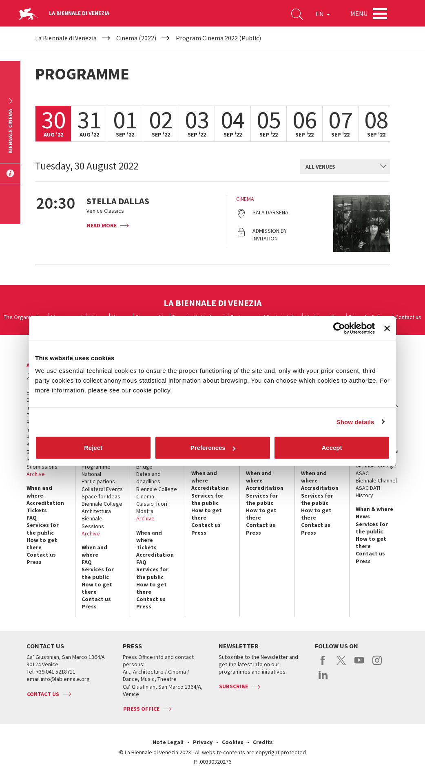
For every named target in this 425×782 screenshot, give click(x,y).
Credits (263, 742)
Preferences (212, 447)
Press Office (141, 708)
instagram (377, 664)
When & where (374, 509)
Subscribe (233, 686)
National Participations (98, 477)
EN (323, 14)
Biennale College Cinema (156, 492)
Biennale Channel (376, 480)
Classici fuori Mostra (151, 507)
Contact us (408, 317)
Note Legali (168, 742)
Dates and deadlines (148, 477)
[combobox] (345, 166)
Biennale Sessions (93, 522)
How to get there (42, 543)
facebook (323, 664)
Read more (102, 225)
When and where (39, 491)
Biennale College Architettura (102, 507)
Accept (331, 447)
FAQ (32, 517)
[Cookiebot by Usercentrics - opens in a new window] (339, 328)
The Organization (24, 317)
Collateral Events (102, 489)
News (363, 516)
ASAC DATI (368, 487)
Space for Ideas (101, 496)
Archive (36, 474)
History (364, 495)
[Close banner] (387, 328)
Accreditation (45, 503)
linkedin (323, 679)
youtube (359, 664)
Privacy (202, 742)
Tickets (37, 510)
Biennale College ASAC (376, 469)
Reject (93, 447)
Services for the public (43, 528)
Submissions (42, 466)
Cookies (232, 742)
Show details (355, 421)
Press (34, 562)
